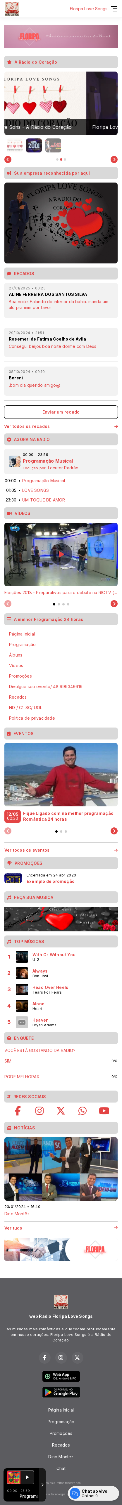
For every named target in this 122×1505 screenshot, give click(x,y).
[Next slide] (114, 159)
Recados (18, 697)
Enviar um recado (61, 411)
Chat (61, 1468)
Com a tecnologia (61, 1494)
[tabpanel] (61, 559)
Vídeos (16, 665)
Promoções (20, 675)
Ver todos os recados (61, 426)
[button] (15, 145)
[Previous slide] (7, 604)
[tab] (54, 604)
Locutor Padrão (63, 467)
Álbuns (15, 654)
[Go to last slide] (7, 159)
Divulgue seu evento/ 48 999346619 (46, 686)
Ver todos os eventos (61, 850)
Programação (22, 644)
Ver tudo (61, 1228)
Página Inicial (22, 633)
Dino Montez (60, 1456)
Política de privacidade (32, 718)
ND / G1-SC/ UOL (25, 707)
